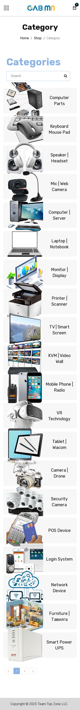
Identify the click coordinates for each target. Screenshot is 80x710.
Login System (59, 559)
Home (24, 38)
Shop (38, 38)
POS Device (59, 530)
